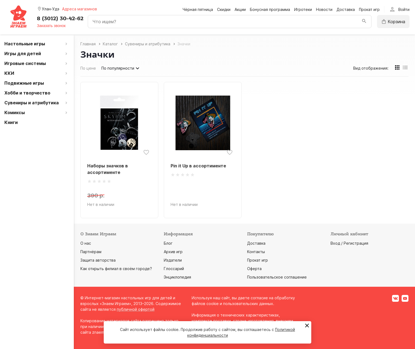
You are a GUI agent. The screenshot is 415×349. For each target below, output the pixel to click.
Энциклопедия (177, 277)
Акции (240, 9)
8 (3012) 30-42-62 (60, 18)
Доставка (346, 9)
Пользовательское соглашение (277, 277)
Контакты (256, 251)
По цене (88, 68)
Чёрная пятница (198, 9)
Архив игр (173, 251)
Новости (324, 9)
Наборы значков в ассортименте (107, 169)
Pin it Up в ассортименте (198, 165)
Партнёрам (90, 251)
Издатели (173, 260)
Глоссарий (174, 268)
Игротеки (303, 9)
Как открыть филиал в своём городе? (116, 268)
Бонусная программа (270, 9)
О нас (85, 243)
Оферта (254, 268)
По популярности (121, 68)
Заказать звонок (51, 25)
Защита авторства (98, 260)
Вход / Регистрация (349, 243)
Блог (168, 243)
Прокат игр (369, 9)
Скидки (223, 9)
